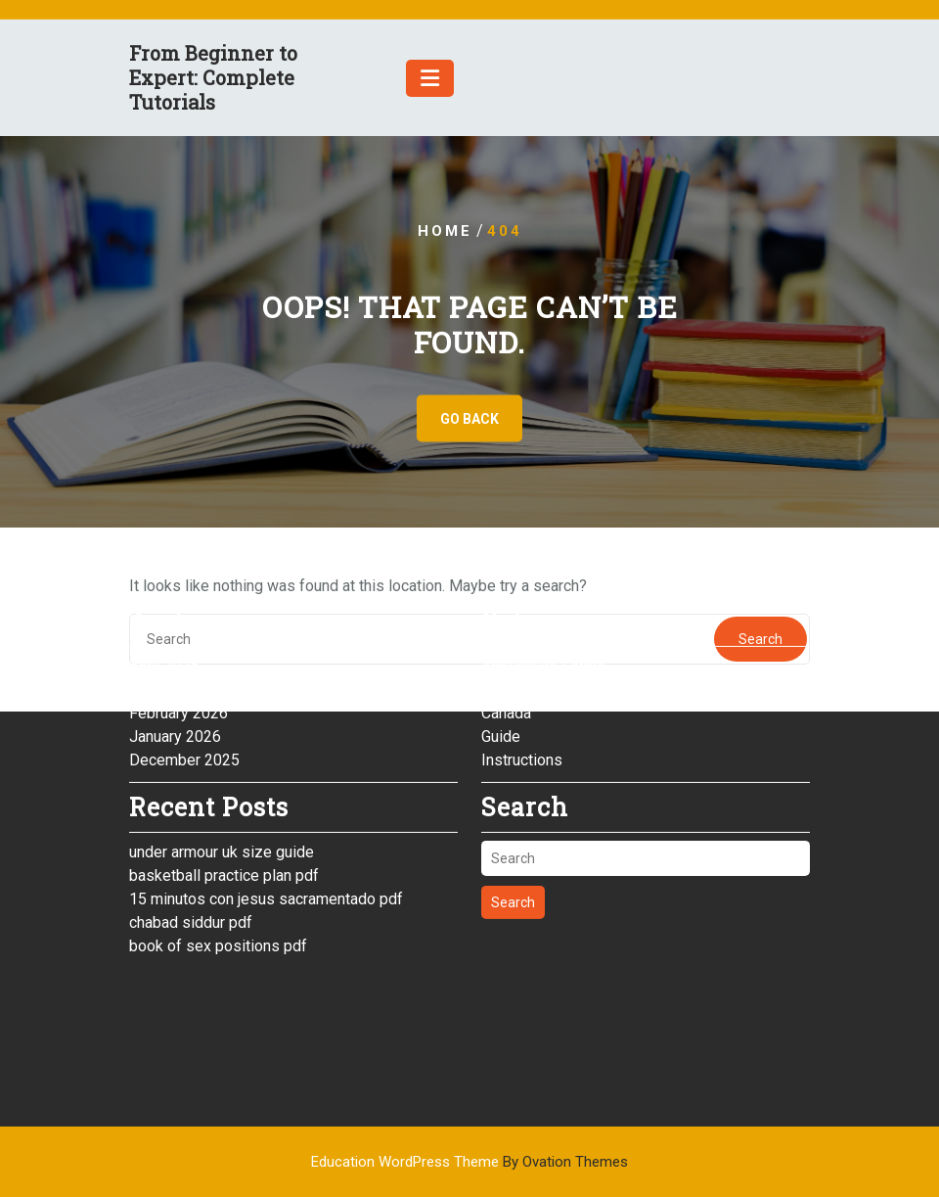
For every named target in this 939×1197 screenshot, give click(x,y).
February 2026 (178, 655)
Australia (511, 631)
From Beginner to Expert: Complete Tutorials (213, 77)
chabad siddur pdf (190, 864)
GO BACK (469, 419)
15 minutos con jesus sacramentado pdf (266, 841)
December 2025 (184, 702)
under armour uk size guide (221, 794)
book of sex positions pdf (218, 888)
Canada (506, 655)
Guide (500, 678)
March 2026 (169, 631)
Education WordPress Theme (469, 1162)
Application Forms (543, 608)
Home (445, 231)
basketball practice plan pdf (224, 817)
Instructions (521, 702)
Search (513, 845)
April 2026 (164, 608)
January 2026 (175, 678)
